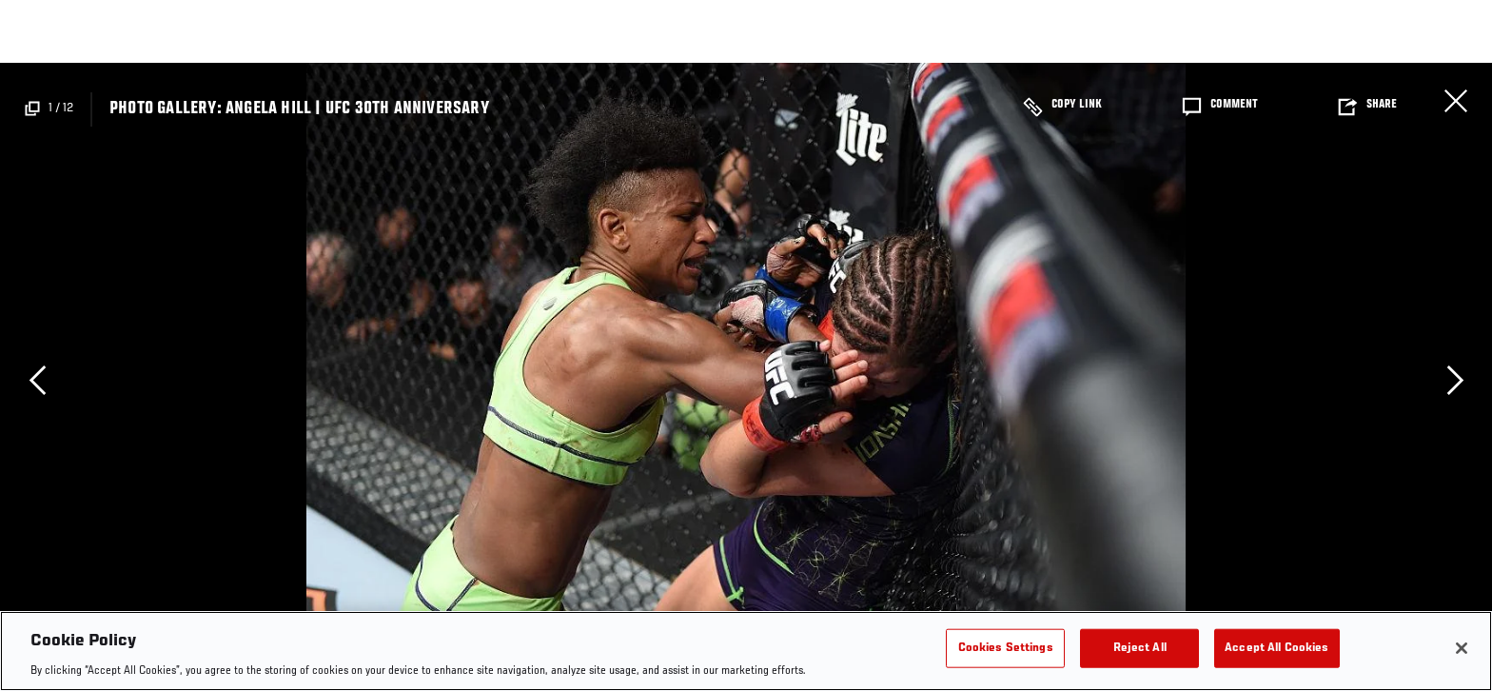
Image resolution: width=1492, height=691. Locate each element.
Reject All (1140, 648)
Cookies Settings (1005, 648)
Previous (37, 380)
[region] (746, 651)
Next (1455, 380)
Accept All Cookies (1276, 648)
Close (1455, 100)
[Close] (1461, 648)
